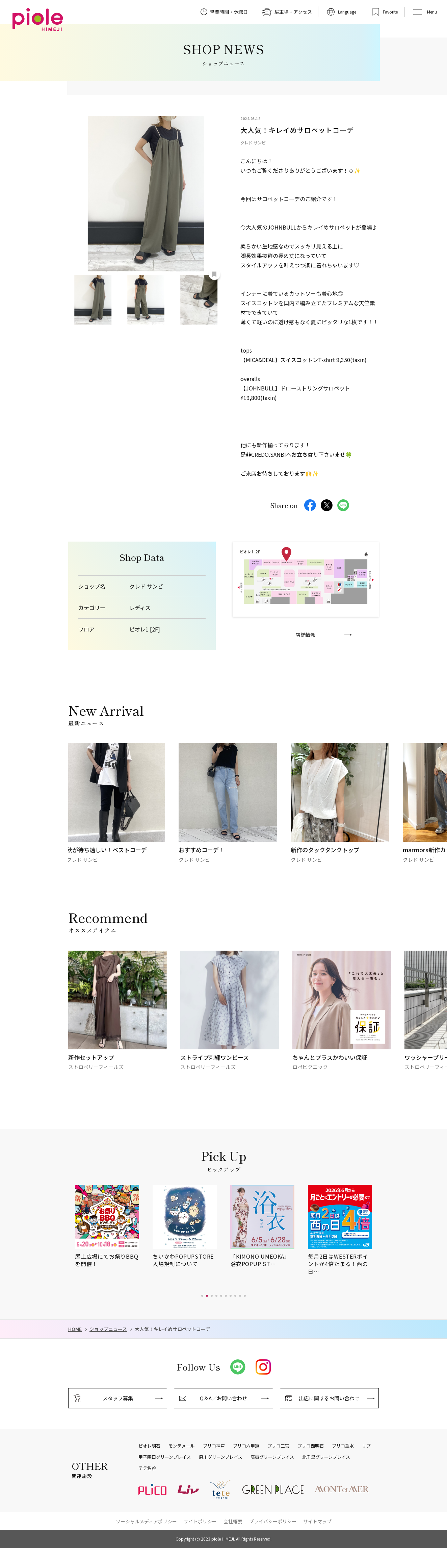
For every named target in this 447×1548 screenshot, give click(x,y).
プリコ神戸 (214, 1446)
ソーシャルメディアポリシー (146, 1521)
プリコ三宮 (278, 1446)
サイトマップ (317, 1521)
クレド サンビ (146, 586)
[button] (202, 1296)
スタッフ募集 (118, 1398)
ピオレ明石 (149, 1446)
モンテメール (181, 1446)
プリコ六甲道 (246, 1446)
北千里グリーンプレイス (326, 1457)
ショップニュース (108, 1329)
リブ (366, 1446)
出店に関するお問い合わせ (329, 1398)
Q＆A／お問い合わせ (223, 1398)
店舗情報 (305, 634)
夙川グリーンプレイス (220, 1457)
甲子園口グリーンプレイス (164, 1457)
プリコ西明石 (310, 1446)
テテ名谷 (147, 1468)
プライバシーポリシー (272, 1521)
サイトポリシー (200, 1521)
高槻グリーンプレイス (272, 1457)
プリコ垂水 (343, 1446)
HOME (75, 1329)
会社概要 (233, 1521)
